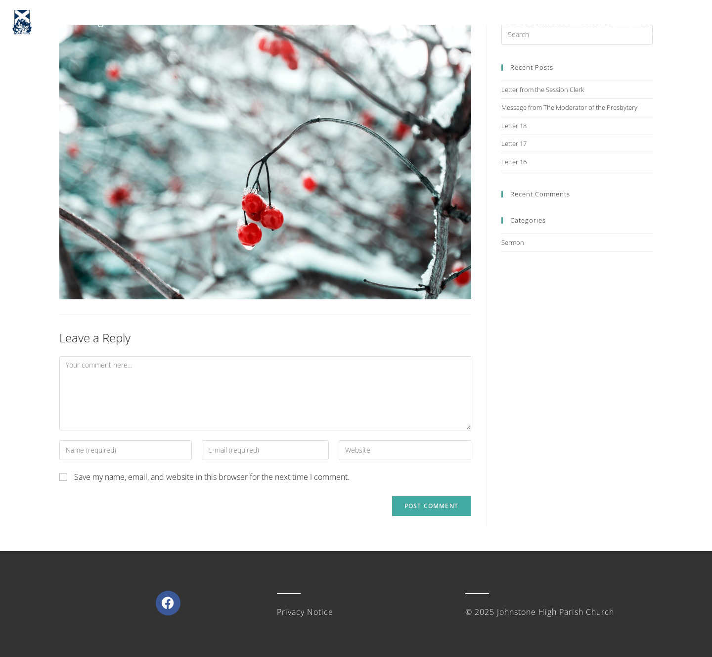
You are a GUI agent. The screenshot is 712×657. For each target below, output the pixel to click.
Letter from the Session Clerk (542, 89)
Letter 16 (514, 161)
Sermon (512, 242)
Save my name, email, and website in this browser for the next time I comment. (212, 476)
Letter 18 (514, 125)
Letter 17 (514, 143)
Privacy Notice (305, 612)
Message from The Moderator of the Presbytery (569, 107)
